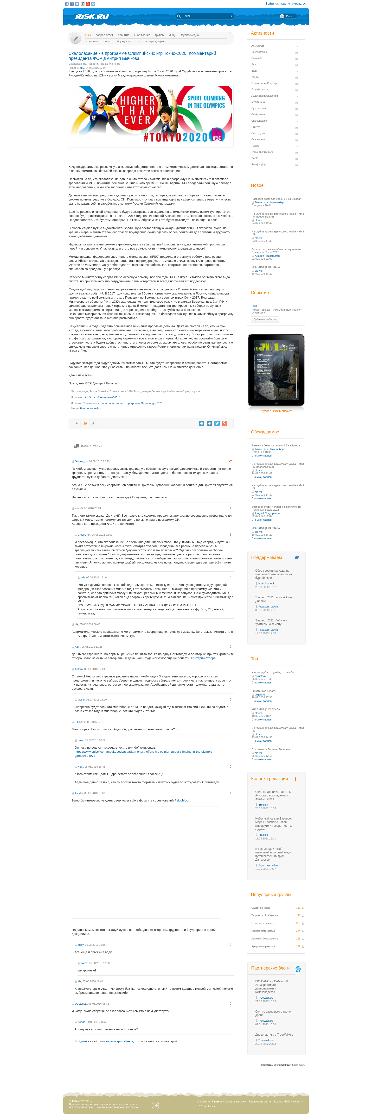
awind (81, 699)
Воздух (255, 77)
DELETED (81, 1003)
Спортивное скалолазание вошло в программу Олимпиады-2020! (123, 403)
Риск (88, 35)
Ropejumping (258, 164)
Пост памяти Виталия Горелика (271, 749)
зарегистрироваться (293, 3)
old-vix (259, 220)
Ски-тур (255, 127)
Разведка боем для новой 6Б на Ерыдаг (276, 198)
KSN (77, 646)
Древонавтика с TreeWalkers (274, 1034)
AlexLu (79, 793)
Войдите (81, 1041)
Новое (107, 41)
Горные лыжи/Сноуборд (264, 83)
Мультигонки (258, 102)
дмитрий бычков (150, 391)
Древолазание (259, 52)
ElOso (78, 721)
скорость (195, 391)
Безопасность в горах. (263, 923)
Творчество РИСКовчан (264, 915)
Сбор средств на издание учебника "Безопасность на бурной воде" (273, 574)
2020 (130, 391)
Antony (79, 669)
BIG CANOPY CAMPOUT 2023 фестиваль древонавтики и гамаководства (272, 987)
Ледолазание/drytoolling (264, 95)
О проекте (203, 1101)
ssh (77, 508)
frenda (81, 1021)
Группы (159, 35)
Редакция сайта (268, 606)
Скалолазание (77, 63)
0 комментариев (262, 455)
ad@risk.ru (299, 1065)
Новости (93, 63)
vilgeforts (260, 694)
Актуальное (92, 41)
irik (76, 624)
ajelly (80, 944)
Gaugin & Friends (260, 908)
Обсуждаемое (124, 41)
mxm (80, 740)
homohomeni (266, 583)
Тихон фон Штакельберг (270, 202)
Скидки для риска (156, 41)
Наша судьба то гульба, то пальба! (273, 672)
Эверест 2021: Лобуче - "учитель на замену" (271, 622)
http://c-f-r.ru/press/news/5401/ (102, 397)
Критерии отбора (203, 658)
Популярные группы (271, 894)
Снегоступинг (258, 133)
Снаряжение (142, 35)
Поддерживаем (266, 557)
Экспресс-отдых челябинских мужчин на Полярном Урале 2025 (276, 251)
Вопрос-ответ (104, 35)
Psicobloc (181, 800)
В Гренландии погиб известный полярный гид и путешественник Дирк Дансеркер (273, 854)
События (123, 35)
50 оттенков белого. (264, 690)
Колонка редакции (269, 778)
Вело (254, 64)
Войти (270, 3)
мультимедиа (190, 35)
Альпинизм (257, 45)
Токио (137, 391)
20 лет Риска (207, 1106)
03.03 (255, 306)
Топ (139, 41)
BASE (254, 158)
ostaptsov (260, 676)
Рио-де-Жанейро (109, 63)
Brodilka (263, 804)
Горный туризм (259, 89)
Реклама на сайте (260, 1101)
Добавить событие (265, 319)
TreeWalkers (265, 997)
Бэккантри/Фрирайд (262, 152)
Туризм (255, 145)
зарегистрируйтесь (119, 1041)
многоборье (182, 391)
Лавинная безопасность (264, 938)
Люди (172, 35)
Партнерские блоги (276, 968)
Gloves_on (81, 461)
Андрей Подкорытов (267, 255)
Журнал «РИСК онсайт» (288, 1101)
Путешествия (258, 108)
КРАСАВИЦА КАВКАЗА (266, 267)
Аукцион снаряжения (263, 946)
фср (163, 391)
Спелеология (258, 139)
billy (82, 67)
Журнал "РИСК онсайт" (276, 411)
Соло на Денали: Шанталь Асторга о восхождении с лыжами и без (273, 795)
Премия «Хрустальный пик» (229, 1101)
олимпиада (82, 391)
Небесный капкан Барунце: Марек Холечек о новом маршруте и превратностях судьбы (273, 824)
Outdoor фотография (263, 931)
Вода (254, 70)
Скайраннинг (258, 114)
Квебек (171, 391)
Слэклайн (256, 58)
